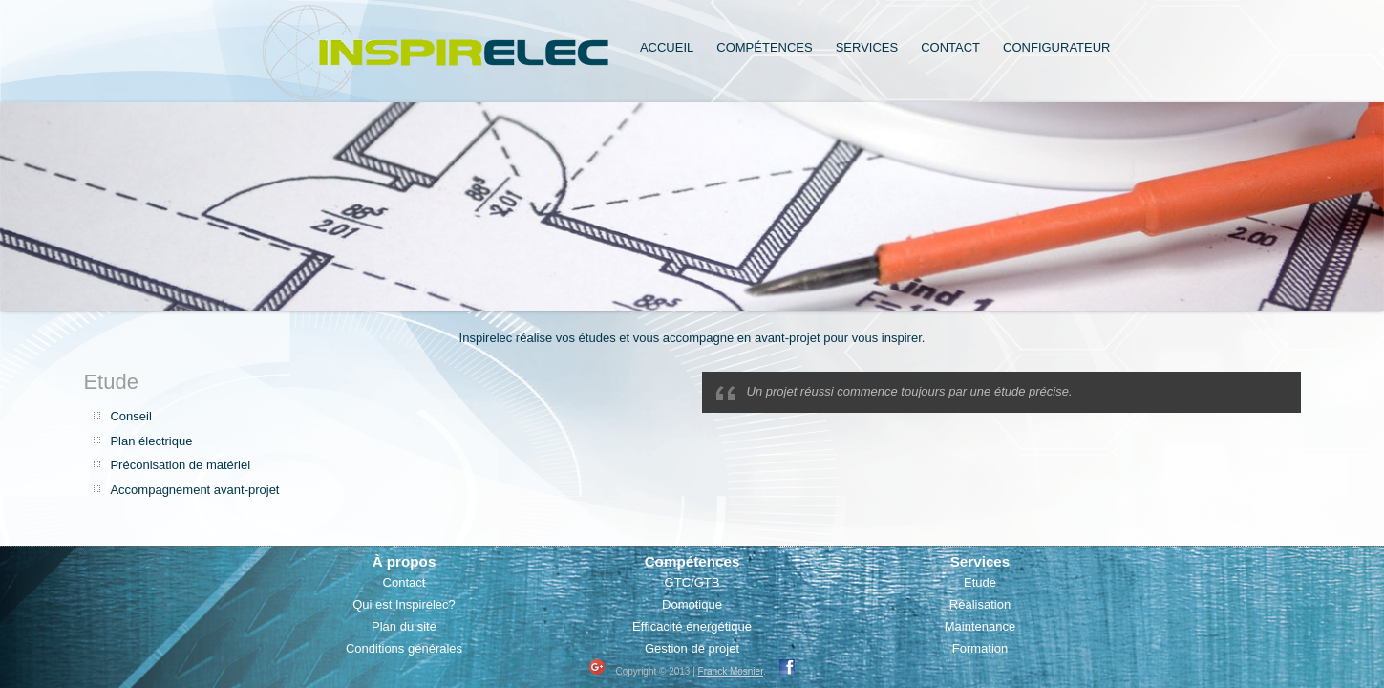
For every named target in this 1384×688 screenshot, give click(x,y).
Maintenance (980, 626)
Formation (980, 648)
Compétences (764, 47)
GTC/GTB (692, 582)
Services (867, 47)
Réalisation (980, 604)
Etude (980, 582)
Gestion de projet (692, 648)
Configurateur (1056, 47)
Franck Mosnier (730, 671)
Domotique (692, 604)
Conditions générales (404, 648)
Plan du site (404, 626)
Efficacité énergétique (692, 626)
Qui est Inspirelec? (404, 604)
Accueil (666, 47)
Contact (950, 47)
